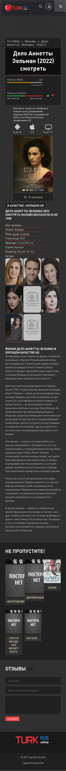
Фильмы (19, 230)
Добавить (12, 720)
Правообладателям (33, 764)
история (24, 235)
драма (15, 235)
